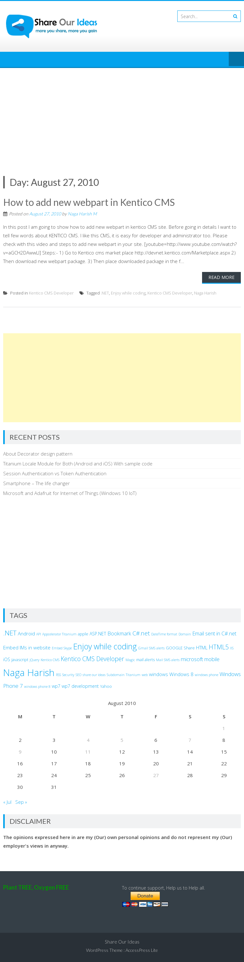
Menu (236, 59)
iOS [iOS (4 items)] (6, 659)
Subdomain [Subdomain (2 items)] (116, 675)
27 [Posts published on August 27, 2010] (156, 775)
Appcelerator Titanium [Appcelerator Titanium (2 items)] (59, 634)
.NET (105, 293)
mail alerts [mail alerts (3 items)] (145, 659)
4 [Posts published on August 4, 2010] (88, 740)
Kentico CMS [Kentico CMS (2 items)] (50, 660)
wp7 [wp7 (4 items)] (56, 686)
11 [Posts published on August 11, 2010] (88, 752)
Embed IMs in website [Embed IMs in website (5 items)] (27, 647)
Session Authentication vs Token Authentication (54, 473)
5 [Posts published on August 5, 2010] (121, 740)
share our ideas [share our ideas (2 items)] (94, 675)
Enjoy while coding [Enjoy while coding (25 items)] (105, 646)
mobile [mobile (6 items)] (212, 659)
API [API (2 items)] (38, 634)
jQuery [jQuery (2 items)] (34, 660)
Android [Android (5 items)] (26, 633)
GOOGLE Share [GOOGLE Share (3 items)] (180, 648)
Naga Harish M (82, 213)
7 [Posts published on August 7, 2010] (189, 740)
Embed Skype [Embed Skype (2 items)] (62, 648)
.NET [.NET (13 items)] (10, 632)
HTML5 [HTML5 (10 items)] (219, 647)
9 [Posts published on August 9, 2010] (20, 752)
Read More (221, 277)
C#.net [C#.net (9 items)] (141, 633)
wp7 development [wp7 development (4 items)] (80, 686)
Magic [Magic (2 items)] (130, 660)
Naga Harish (205, 293)
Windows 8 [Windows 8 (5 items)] (181, 674)
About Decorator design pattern (37, 454)
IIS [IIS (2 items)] (232, 648)
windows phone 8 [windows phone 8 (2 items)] (37, 686)
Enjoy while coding (128, 293)
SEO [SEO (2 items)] (78, 675)
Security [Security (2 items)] (68, 675)
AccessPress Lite (141, 950)
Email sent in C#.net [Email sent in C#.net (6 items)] (214, 633)
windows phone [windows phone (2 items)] (206, 675)
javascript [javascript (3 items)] (19, 659)
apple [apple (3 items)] (83, 634)
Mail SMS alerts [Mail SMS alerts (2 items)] (168, 660)
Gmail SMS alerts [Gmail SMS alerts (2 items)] (151, 648)
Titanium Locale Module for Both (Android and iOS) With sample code (77, 463)
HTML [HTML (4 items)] (201, 648)
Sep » (21, 802)
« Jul (7, 802)
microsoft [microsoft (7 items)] (192, 659)
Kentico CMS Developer (51, 293)
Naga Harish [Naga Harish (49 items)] (29, 672)
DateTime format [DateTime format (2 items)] (164, 634)
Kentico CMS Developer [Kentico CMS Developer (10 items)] (92, 658)
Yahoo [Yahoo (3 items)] (106, 686)
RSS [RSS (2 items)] (58, 675)
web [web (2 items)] (145, 675)
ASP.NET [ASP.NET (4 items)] (98, 634)
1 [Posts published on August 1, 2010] (223, 728)
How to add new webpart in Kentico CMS (89, 202)
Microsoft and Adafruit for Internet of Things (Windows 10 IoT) (70, 493)
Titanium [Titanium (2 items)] (133, 675)
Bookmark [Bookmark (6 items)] (119, 633)
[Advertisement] (122, 115)
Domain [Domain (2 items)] (185, 634)
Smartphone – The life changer (36, 483)
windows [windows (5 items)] (158, 674)
